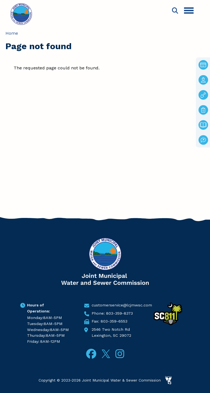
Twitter (106, 353)
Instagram (119, 354)
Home (11, 33)
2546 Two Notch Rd (111, 329)
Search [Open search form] (175, 10)
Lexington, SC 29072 (111, 335)
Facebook (91, 354)
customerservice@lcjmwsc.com (122, 305)
